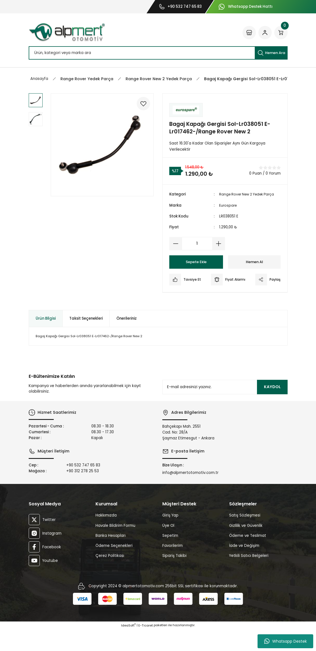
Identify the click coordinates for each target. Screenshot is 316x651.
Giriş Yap (170, 537)
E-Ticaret (145, 647)
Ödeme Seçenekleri (114, 567)
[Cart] (281, 32)
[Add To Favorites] (142, 105)
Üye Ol (168, 547)
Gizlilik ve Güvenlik (246, 547)
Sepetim (170, 557)
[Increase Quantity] (218, 243)
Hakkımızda (106, 537)
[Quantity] (197, 243)
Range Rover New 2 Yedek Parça (249, 194)
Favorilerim (172, 567)
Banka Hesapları (110, 557)
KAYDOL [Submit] (272, 408)
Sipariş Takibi (174, 577)
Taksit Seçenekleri (86, 340)
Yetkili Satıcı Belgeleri (248, 577)
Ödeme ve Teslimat (247, 557)
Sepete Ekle (196, 262)
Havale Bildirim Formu (115, 547)
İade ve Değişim (244, 567)
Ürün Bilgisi (46, 340)
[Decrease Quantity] (175, 243)
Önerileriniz (126, 340)
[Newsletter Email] (225, 409)
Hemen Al (254, 262)
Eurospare (228, 205)
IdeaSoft (128, 647)
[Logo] (67, 32)
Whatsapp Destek (285, 641)
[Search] (158, 53)
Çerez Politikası (109, 577)
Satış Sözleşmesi (244, 537)
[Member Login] (265, 32)
